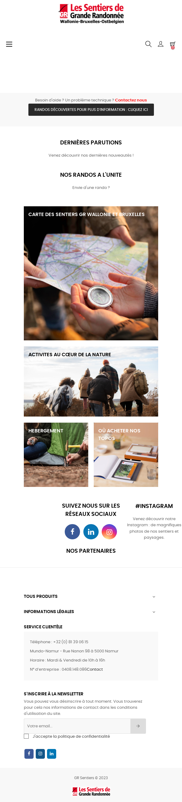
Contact (95, 670)
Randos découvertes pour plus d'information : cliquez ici (91, 110)
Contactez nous (131, 100)
